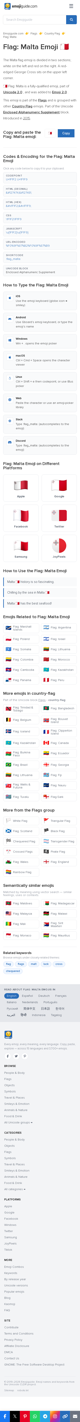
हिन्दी (23, 1015)
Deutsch (44, 996)
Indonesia (38, 1015)
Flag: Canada (56, 743)
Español (27, 996)
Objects (9, 1085)
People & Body (14, 1073)
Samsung (10, 1237)
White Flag (16, 821)
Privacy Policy (13, 1340)
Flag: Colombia (19, 659)
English (11, 996)
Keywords (10, 1273)
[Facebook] (7, 1056)
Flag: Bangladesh (58, 708)
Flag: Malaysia (19, 914)
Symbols (10, 1091)
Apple (8, 1206)
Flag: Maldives (19, 903)
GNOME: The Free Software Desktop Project (34, 1364)
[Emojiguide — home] (20, 6)
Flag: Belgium (18, 720)
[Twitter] (16, 1056)
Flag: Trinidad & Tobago (19, 709)
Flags (34, 33)
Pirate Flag (54, 852)
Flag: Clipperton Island (57, 732)
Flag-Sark (53, 797)
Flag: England (56, 862)
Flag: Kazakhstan (58, 670)
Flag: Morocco (56, 659)
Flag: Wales (17, 862)
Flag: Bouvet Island (55, 720)
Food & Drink (13, 1116)
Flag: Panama (18, 680)
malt (34, 964)
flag (8, 964)
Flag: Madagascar (58, 903)
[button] (40, 177)
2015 (26, 118)
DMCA (8, 1352)
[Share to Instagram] (55, 1416)
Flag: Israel (54, 639)
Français (61, 996)
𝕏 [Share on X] (15, 1416)
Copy (66, 133)
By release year (15, 1279)
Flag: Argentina (57, 627)
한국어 (59, 1008)
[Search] (71, 19)
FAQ (7, 1310)
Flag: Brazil (17, 765)
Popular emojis (14, 1291)
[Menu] (71, 6)
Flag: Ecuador (56, 753)
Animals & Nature (16, 1110)
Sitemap (9, 1390)
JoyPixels (10, 1243)
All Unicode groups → (18, 1122)
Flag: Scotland (19, 831)
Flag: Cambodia (20, 670)
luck (46, 964)
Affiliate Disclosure (16, 1346)
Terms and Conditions (18, 1333)
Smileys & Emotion (16, 1104)
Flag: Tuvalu (17, 797)
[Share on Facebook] (5, 1416)
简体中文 (29, 1008)
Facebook (11, 1219)
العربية (11, 1015)
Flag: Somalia (18, 649)
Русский (12, 1008)
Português (50, 1002)
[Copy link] (65, 1416)
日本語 (45, 1008)
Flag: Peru (53, 680)
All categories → (14, 1189)
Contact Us (11, 1358)
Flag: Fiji (52, 775)
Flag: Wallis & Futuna (18, 786)
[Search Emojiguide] (34, 19)
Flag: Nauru (54, 785)
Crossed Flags (19, 852)
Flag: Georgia (56, 765)
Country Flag (52, 33)
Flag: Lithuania (56, 649)
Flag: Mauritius (56, 935)
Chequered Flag (20, 841)
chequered (13, 971)
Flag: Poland (18, 639)
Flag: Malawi (55, 914)
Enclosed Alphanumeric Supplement (30, 272)
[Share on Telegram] (45, 1416)
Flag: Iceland (18, 731)
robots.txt (22, 1390)
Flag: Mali (16, 924)
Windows (10, 1225)
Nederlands (30, 1002)
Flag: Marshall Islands (18, 628)
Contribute (11, 1327)
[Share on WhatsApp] (35, 1416)
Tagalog (56, 1015)
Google (9, 1212)
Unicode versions (16, 1285)
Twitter (8, 1231)
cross (59, 964)
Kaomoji (9, 1304)
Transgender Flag (58, 841)
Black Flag (54, 831)
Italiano (12, 1002)
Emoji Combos (14, 1267)
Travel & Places (14, 1097)
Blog (7, 1298)
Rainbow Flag (18, 872)
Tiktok (8, 1250)
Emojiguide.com (13, 33)
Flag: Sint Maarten (53, 924)
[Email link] (75, 1416)
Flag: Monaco (18, 935)
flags (21, 964)
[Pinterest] (24, 1056)
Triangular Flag (56, 821)
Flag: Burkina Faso (18, 754)
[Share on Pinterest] (25, 1416)
